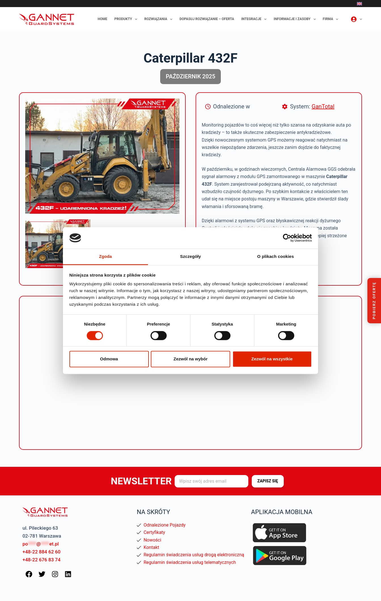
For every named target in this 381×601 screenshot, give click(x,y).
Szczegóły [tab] (190, 256)
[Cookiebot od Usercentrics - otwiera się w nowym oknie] (287, 238)
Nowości (152, 540)
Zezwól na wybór (190, 359)
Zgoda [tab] (105, 256)
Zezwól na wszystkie (272, 359)
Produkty (127, 19)
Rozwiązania (159, 19)
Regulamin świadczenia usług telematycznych (189, 562)
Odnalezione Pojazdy (164, 525)
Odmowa (109, 359)
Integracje (255, 19)
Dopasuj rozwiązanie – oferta (206, 19)
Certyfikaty (154, 532)
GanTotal (323, 106)
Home (102, 19)
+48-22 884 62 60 (41, 552)
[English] (359, 3)
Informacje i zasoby (296, 19)
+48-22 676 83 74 (41, 559)
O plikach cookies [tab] (275, 256)
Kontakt (151, 547)
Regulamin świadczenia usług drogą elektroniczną (193, 554)
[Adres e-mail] (211, 481)
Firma (332, 19)
